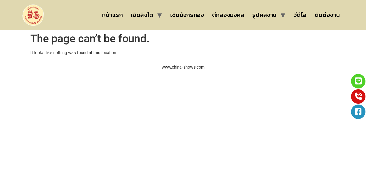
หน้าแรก (112, 14)
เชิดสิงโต (142, 14)
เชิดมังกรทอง (187, 14)
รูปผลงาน (264, 14)
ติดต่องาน (327, 14)
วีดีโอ (300, 14)
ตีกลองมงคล (228, 14)
